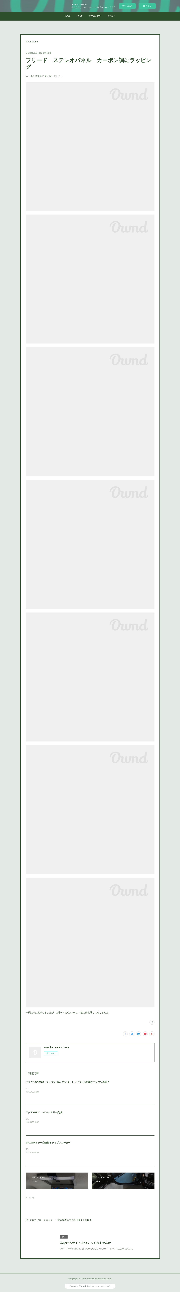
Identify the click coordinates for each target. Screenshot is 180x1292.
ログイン (147, 6)
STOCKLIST (94, 16)
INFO (67, 16)
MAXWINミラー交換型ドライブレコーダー (48, 1142)
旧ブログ (111, 16)
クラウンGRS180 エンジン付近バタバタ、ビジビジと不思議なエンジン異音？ (67, 1082)
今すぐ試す (127, 6)
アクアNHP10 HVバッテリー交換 (44, 1112)
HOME (80, 16)
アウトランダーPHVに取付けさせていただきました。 (50, 1149)
